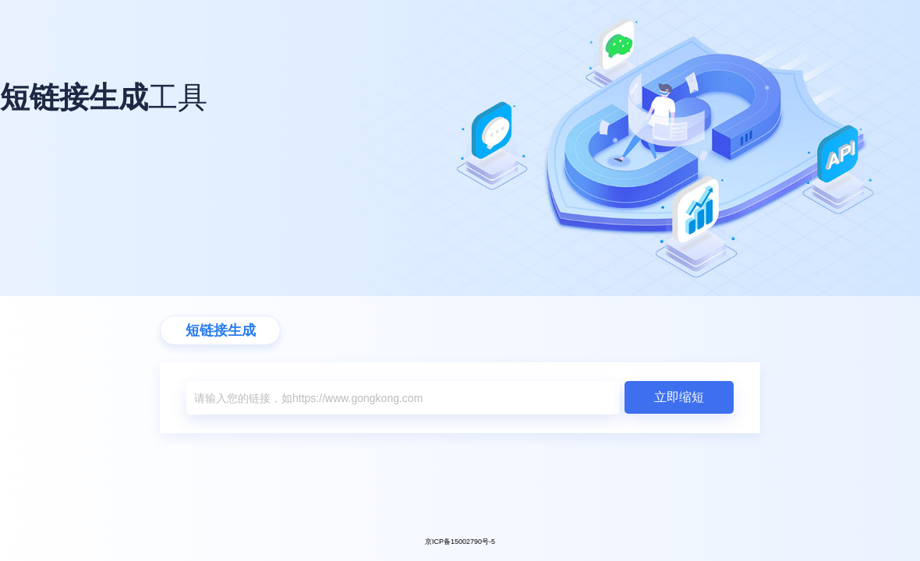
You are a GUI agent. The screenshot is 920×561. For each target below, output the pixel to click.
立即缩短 (679, 397)
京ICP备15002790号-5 (460, 541)
